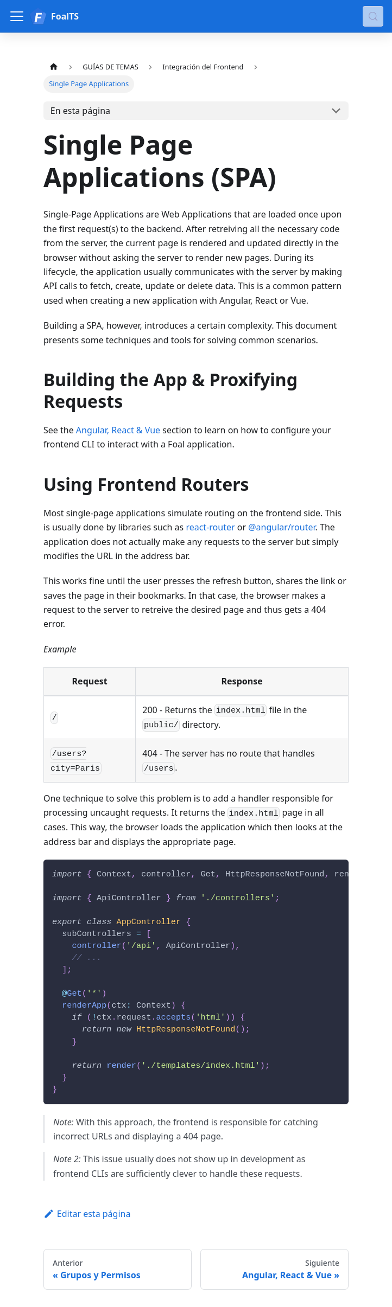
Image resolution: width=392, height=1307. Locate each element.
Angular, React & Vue (118, 430)
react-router (210, 527)
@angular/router (281, 527)
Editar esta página (86, 1214)
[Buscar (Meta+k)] (373, 16)
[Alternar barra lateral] (17, 16)
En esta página (80, 111)
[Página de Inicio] (53, 67)
